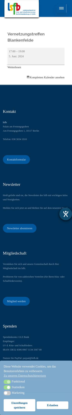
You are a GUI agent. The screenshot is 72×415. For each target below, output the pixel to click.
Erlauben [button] (52, 405)
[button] (7, 382)
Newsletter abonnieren (19, 228)
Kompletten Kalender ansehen (47, 77)
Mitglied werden (16, 301)
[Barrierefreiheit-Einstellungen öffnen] (65, 214)
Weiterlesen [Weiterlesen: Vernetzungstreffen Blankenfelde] (14, 67)
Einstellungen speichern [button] (20, 405)
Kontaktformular (16, 159)
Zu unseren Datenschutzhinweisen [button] (25, 375)
